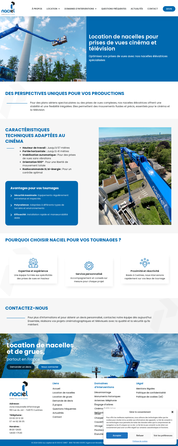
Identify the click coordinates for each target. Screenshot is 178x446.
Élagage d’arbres (103, 404)
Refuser (140, 435)
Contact (57, 416)
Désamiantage (102, 392)
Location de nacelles (64, 392)
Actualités (58, 412)
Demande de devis (63, 400)
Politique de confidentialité (151, 392)
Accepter (117, 435)
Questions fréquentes (64, 408)
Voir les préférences (163, 435)
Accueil (56, 388)
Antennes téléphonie (105, 400)
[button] (172, 412)
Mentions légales (145, 388)
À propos (57, 404)
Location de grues (62, 396)
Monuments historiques (107, 396)
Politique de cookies (140, 441)
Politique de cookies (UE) (149, 396)
